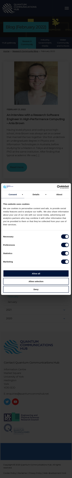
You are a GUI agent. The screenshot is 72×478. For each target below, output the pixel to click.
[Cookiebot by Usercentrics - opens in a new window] (57, 187)
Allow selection (36, 281)
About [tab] (59, 194)
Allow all (36, 273)
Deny (36, 289)
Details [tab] (36, 194)
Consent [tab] (13, 194)
